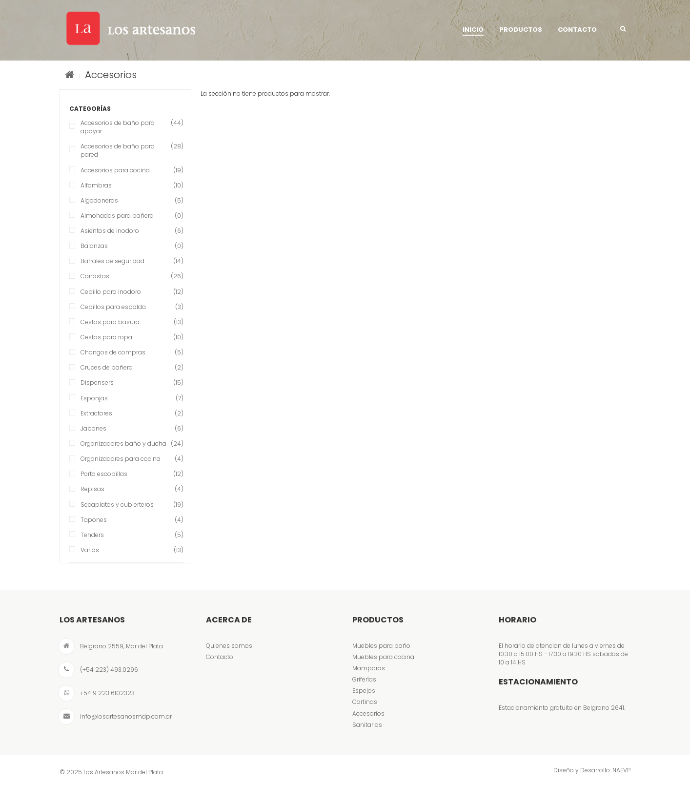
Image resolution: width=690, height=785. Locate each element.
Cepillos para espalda (113, 307)
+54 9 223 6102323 (107, 693)
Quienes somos (229, 645)
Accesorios (368, 713)
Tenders (92, 535)
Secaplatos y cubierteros (117, 504)
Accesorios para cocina (115, 170)
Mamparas (368, 668)
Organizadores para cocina (121, 458)
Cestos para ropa (106, 337)
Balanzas (94, 246)
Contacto (219, 657)
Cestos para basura (110, 322)
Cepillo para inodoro (111, 292)
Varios (90, 550)
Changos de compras (113, 352)
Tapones (94, 520)
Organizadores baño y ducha (123, 443)
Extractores (96, 413)
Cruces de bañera (107, 367)
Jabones (93, 428)
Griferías (364, 679)
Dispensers (97, 382)
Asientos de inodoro (110, 231)
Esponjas (94, 398)
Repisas (92, 489)
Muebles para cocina (383, 657)
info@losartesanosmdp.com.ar (126, 716)
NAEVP (621, 770)
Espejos (363, 690)
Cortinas (364, 702)
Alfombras (96, 185)
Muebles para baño (381, 645)
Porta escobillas (104, 474)
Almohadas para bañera (117, 215)
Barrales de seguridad (112, 261)
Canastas (95, 276)
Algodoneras (99, 200)
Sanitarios (367, 725)
